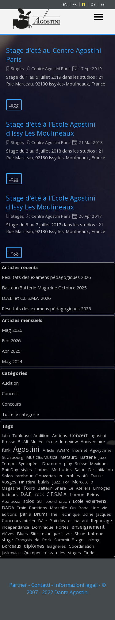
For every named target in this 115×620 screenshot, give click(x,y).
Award (63, 450)
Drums (41, 514)
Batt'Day (10, 469)
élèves (8, 533)
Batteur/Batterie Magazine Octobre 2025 (44, 287)
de (37, 539)
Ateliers (83, 488)
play (68, 463)
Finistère (27, 482)
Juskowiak (11, 552)
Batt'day (57, 520)
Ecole (78, 501)
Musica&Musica (41, 457)
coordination (57, 501)
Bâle (42, 520)
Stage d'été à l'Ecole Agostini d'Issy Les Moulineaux (50, 128)
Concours (11, 404)
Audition (10, 383)
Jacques (103, 514)
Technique (70, 514)
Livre (67, 533)
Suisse (81, 463)
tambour (24, 476)
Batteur (45, 488)
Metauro (68, 457)
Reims (93, 494)
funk (6, 450)
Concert (10, 393)
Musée (37, 441)
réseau (50, 552)
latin (6, 435)
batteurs (10, 494)
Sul (40, 501)
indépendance (15, 527)
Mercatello (82, 482)
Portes (62, 527)
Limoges (101, 488)
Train (21, 508)
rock (39, 494)
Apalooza (11, 501)
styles (26, 469)
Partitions (38, 508)
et (70, 520)
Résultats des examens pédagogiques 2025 (46, 308)
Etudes (90, 552)
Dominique (42, 527)
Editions (9, 514)
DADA (8, 507)
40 (85, 476)
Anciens (59, 435)
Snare (60, 488)
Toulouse (22, 435)
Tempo (9, 463)
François (24, 539)
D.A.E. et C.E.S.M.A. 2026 (26, 298)
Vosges (9, 482)
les (62, 552)
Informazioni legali (76, 585)
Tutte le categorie (20, 414)
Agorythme (101, 450)
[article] (57, 78)
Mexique (98, 463)
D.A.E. (27, 494)
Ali (25, 441)
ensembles (69, 476)
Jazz (102, 457)
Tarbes (41, 469)
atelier (30, 520)
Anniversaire (93, 441)
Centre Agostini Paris (51, 68)
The (53, 514)
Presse (8, 441)
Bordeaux (11, 546)
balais (43, 482)
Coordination (81, 546)
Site (34, 533)
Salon (80, 469)
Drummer (51, 463)
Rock (47, 539)
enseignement (88, 526)
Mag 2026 (12, 330)
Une (95, 508)
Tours (29, 488)
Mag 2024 (12, 361)
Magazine (11, 488)
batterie (95, 533)
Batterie (88, 457)
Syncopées (29, 463)
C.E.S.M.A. (57, 494)
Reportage (101, 520)
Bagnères (56, 546)
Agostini (26, 449)
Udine (88, 514)
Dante (96, 476)
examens (96, 501)
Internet (79, 450)
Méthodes (61, 469)
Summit (61, 539)
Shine (80, 533)
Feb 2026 (11, 340)
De (91, 469)
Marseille (58, 508)
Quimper (32, 552)
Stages (17, 68)
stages (74, 552)
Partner (18, 585)
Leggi (14, 105)
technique (50, 533)
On (73, 508)
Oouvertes (45, 476)
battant (81, 520)
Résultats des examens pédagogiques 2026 (46, 277)
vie (104, 508)
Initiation (105, 469)
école (51, 441)
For (66, 482)
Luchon (77, 494)
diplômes (34, 545)
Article (48, 450)
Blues (22, 533)
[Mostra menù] (98, 17)
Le (71, 488)
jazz (56, 482)
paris (25, 514)
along (93, 539)
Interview (69, 441)
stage (7, 539)
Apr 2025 (11, 351)
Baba (84, 508)
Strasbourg (12, 457)
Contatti (40, 585)
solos (28, 501)
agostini (98, 435)
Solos (7, 476)
